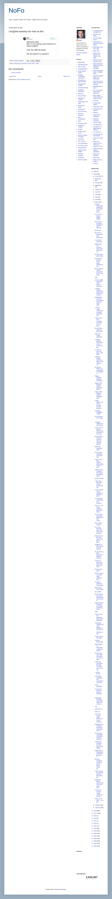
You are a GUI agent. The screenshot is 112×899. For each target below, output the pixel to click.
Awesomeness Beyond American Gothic (98, 43)
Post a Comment (16, 72)
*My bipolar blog (82, 64)
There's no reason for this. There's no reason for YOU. (98, 144)
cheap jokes (17, 63)
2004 (95, 843)
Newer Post (12, 76)
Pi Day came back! (98, 569)
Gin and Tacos (82, 96)
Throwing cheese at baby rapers (99, 583)
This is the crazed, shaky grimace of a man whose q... (98, 718)
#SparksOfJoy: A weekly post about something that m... (99, 473)
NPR (79, 121)
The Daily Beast (82, 143)
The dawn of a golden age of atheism (97, 128)
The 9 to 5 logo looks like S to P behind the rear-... (98, 564)
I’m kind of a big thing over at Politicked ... (98, 692)
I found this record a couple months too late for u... (99, 793)
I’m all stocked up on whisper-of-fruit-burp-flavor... (99, 493)
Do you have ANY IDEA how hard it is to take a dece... (99, 656)
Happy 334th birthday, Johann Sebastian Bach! (98, 386)
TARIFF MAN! (97, 122)
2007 (95, 836)
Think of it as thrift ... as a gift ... (99, 800)
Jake (80, 40)
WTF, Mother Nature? (98, 523)
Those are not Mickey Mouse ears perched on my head (99, 431)
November (98, 179)
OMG (96, 611)
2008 (95, 833)
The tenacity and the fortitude (98, 135)
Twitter (37, 63)
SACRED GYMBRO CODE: (98, 412)
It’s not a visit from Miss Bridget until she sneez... (99, 517)
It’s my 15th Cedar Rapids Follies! (98, 217)
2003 (95, 846)
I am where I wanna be (98, 240)
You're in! (96, 163)
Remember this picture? (97, 109)
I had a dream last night (99, 637)
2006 (95, 838)
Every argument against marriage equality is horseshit (98, 66)
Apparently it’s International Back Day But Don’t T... (99, 754)
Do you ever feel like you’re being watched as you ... (99, 262)
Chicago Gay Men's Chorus (82, 80)
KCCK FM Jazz (82, 111)
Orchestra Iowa (82, 123)
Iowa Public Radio (81, 106)
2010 (95, 828)
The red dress (97, 132)
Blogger (63, 889)
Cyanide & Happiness (81, 90)
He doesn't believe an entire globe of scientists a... (99, 370)
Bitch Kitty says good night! (98, 448)
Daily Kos (81, 93)
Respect (95, 112)
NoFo (16, 10)
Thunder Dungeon (80, 154)
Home (39, 76)
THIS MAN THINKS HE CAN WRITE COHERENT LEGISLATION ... (99, 628)
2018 (95, 810)
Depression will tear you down (97, 60)
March (97, 202)
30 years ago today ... (97, 35)
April (96, 199)
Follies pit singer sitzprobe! (98, 335)
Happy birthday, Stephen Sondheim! (99, 378)
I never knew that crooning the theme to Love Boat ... (98, 322)
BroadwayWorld (82, 69)
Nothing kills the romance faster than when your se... (99, 248)
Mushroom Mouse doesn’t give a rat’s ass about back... (99, 783)
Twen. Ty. (97, 711)
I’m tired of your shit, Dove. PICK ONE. (99, 352)
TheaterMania (82, 148)
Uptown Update (82, 159)
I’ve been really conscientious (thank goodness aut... (99, 311)
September (98, 185)
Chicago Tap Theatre (81, 84)
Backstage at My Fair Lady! (98, 47)
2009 (95, 831)
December (98, 176)
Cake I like (96, 51)
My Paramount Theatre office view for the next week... (99, 272)
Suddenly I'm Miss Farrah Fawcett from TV (99, 547)
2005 (95, 841)
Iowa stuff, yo (98, 709)
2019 (95, 174)
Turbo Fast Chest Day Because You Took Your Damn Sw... (99, 665)
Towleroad (81, 157)
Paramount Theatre (81, 126)
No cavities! (98, 592)
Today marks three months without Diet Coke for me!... (99, 463)
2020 (95, 171)
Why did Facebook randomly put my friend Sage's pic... (98, 763)
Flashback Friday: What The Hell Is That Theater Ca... (99, 360)
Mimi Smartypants (81, 118)
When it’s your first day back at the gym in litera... (99, 539)
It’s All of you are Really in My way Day (98, 455)
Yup (96, 706)
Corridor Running (83, 87)
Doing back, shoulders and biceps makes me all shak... (99, 701)
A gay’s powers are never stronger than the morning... (99, 404)
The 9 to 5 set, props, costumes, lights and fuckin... (99, 509)
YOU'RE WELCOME (99, 641)
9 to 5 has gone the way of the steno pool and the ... (98, 530)
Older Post (66, 76)
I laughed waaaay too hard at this (99, 423)
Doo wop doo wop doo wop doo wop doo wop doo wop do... (98, 440)
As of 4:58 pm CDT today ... (99, 418)
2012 (95, 823)
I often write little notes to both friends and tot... (99, 484)
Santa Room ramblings (96, 115)
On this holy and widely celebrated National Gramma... (99, 736)
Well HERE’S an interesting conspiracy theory (99, 647)
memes (29, 63)
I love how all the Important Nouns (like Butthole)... (99, 617)
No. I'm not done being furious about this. (98, 91)
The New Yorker (82, 145)
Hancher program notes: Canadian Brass (98, 72)
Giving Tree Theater (81, 98)
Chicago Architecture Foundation (81, 76)
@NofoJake (81, 62)
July (96, 192)
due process (23, 63)
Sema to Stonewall (96, 119)
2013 (95, 821)
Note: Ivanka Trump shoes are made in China (98, 97)
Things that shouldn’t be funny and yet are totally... (99, 745)
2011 (95, 826)
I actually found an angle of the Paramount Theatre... (99, 292)
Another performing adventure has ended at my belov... (99, 208)
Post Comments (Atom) (23, 79)
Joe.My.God (81, 109)
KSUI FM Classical (80, 114)
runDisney (81, 139)
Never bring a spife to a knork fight (99, 330)
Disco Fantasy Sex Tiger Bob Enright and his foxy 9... (99, 597)
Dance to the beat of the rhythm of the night (97, 55)
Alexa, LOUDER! (98, 685)
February (98, 805)
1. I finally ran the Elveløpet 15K (98, 31)
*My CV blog (81, 66)
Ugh (96, 277)
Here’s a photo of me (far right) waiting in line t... (99, 576)
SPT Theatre (81, 141)
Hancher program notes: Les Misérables (98, 77)
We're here (96, 157)
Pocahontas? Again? (97, 103)
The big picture (97, 124)
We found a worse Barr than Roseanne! (99, 235)
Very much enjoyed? (96, 154)
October (97, 183)
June (96, 194)
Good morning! (99, 478)
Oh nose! (96, 101)
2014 (95, 818)
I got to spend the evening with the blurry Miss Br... (99, 774)
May (96, 197)
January (97, 807)
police (33, 63)
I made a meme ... (98, 673)
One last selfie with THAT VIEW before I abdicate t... (99, 283)
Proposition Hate (98, 106)
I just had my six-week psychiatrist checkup (98, 82)
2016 (95, 816)
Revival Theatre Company (82, 136)
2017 (95, 813)
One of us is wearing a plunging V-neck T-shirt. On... (99, 225)
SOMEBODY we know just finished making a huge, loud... (99, 301)
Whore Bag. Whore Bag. (99, 588)
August (97, 189)
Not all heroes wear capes (99, 255)
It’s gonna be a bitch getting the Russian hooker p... (99, 555)
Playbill (80, 129)
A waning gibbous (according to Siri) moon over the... (99, 343)
